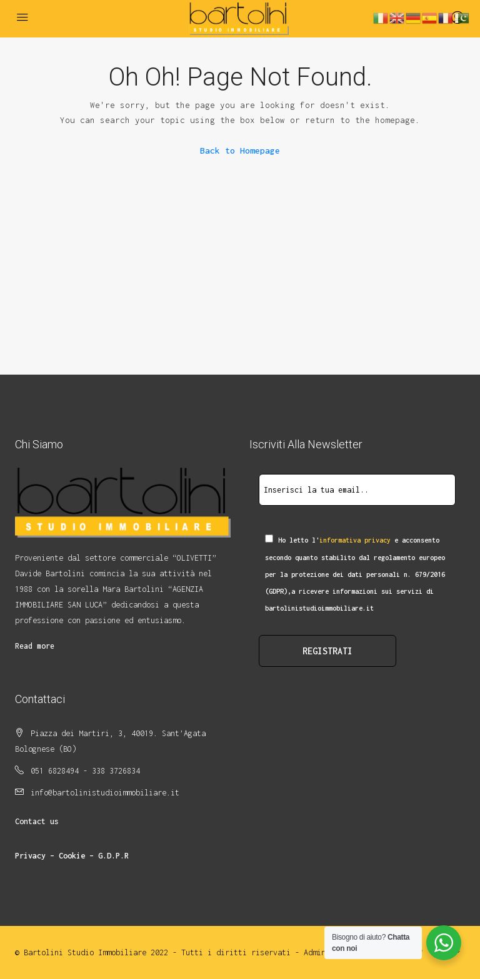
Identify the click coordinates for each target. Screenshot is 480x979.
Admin (315, 952)
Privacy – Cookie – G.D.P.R (72, 855)
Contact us (37, 821)
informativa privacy (355, 540)
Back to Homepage (240, 150)
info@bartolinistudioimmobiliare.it (105, 792)
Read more (34, 646)
